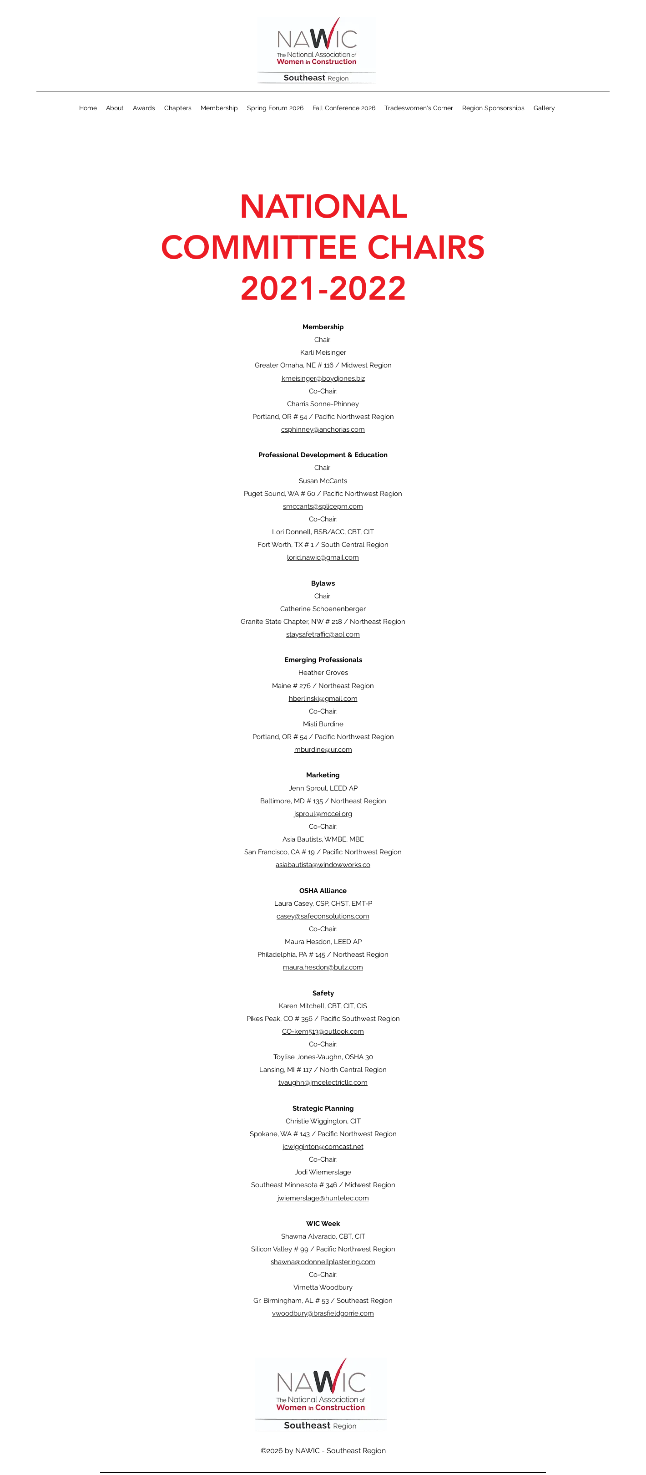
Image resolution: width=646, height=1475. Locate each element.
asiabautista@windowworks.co (323, 865)
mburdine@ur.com (323, 749)
